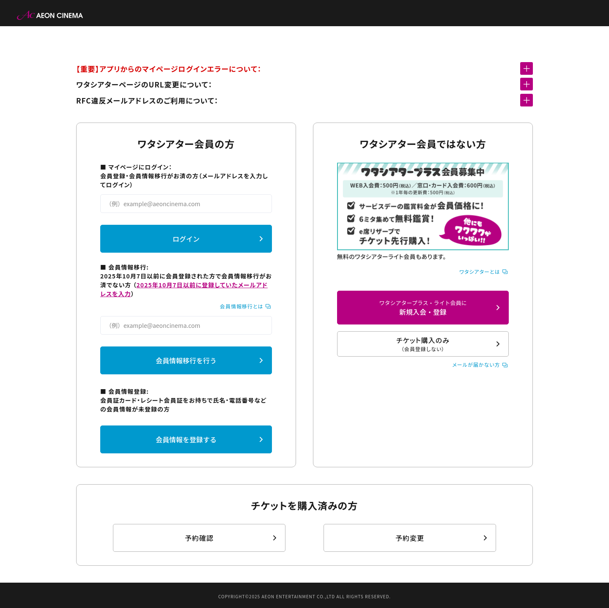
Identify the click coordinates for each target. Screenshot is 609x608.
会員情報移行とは (241, 306)
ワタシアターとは (479, 271)
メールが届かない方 (476, 364)
